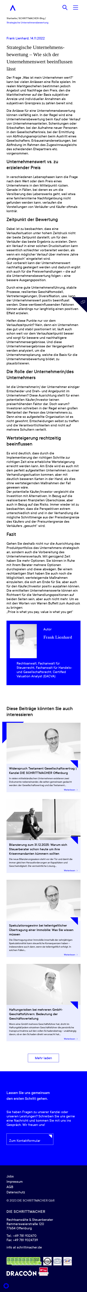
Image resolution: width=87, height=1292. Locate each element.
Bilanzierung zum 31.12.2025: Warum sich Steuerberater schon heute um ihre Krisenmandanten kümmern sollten (38, 849)
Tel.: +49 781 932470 (21, 1236)
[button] (6, 1286)
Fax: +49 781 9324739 (22, 1240)
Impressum (14, 1182)
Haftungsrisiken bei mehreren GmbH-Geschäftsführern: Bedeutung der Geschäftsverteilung (36, 1014)
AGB (9, 1187)
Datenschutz (15, 1192)
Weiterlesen (71, 789)
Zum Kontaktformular (24, 1141)
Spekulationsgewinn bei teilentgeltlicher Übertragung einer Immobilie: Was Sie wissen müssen (41, 930)
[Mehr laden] (43, 1058)
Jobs (10, 1176)
